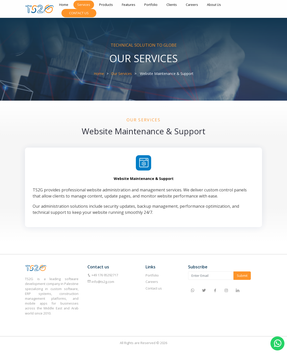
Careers (192, 4)
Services (83, 4)
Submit (242, 275)
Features (128, 4)
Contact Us (79, 13)
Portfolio (151, 4)
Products (106, 4)
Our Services (121, 73)
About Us (214, 4)
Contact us (154, 288)
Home (63, 4)
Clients (171, 4)
